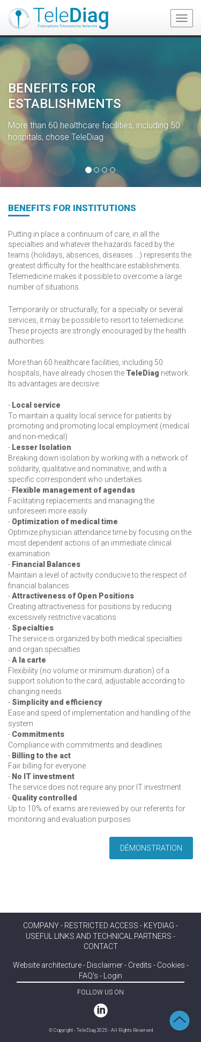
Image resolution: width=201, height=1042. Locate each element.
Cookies (171, 965)
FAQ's (88, 975)
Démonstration (151, 848)
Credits (140, 965)
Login (112, 975)
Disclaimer (105, 965)
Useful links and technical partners (99, 936)
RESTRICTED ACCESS (101, 925)
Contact (101, 946)
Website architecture (47, 965)
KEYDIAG (159, 925)
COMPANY (41, 925)
